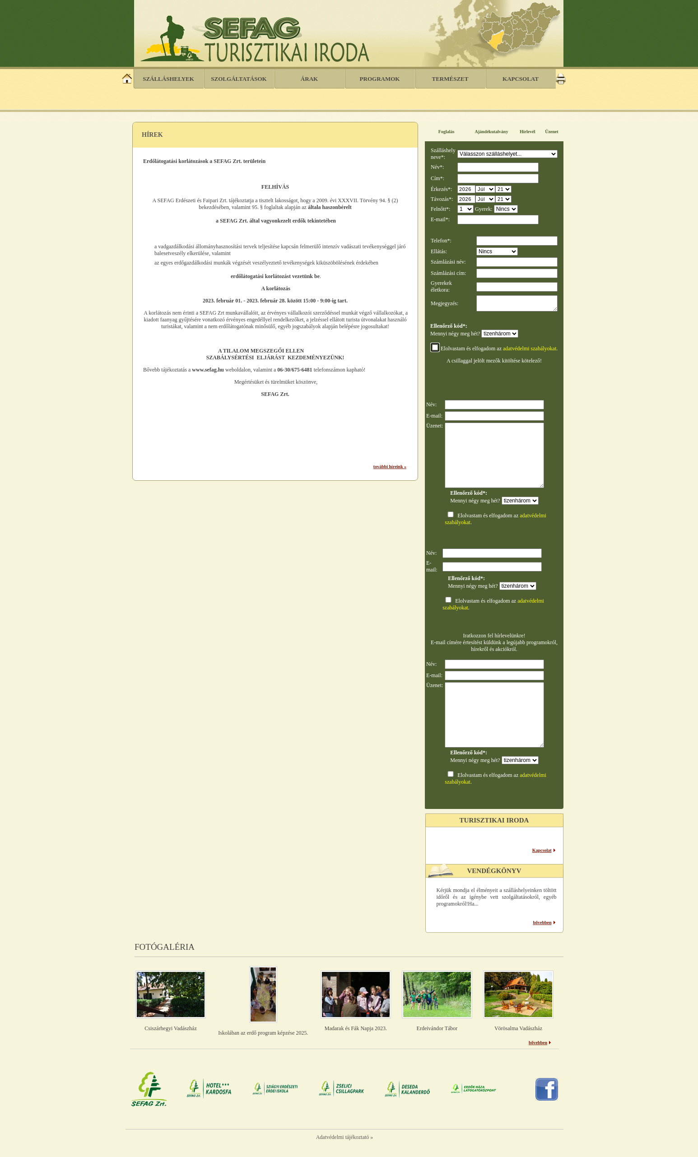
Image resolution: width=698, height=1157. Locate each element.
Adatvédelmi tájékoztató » (344, 1140)
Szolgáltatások (238, 78)
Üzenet (551, 131)
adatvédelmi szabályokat (529, 351)
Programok (380, 78)
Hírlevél (527, 131)
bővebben (542, 925)
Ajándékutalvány (491, 131)
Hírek (152, 134)
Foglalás (446, 131)
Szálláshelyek (168, 78)
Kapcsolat (521, 78)
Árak (309, 78)
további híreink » (389, 466)
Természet (450, 78)
